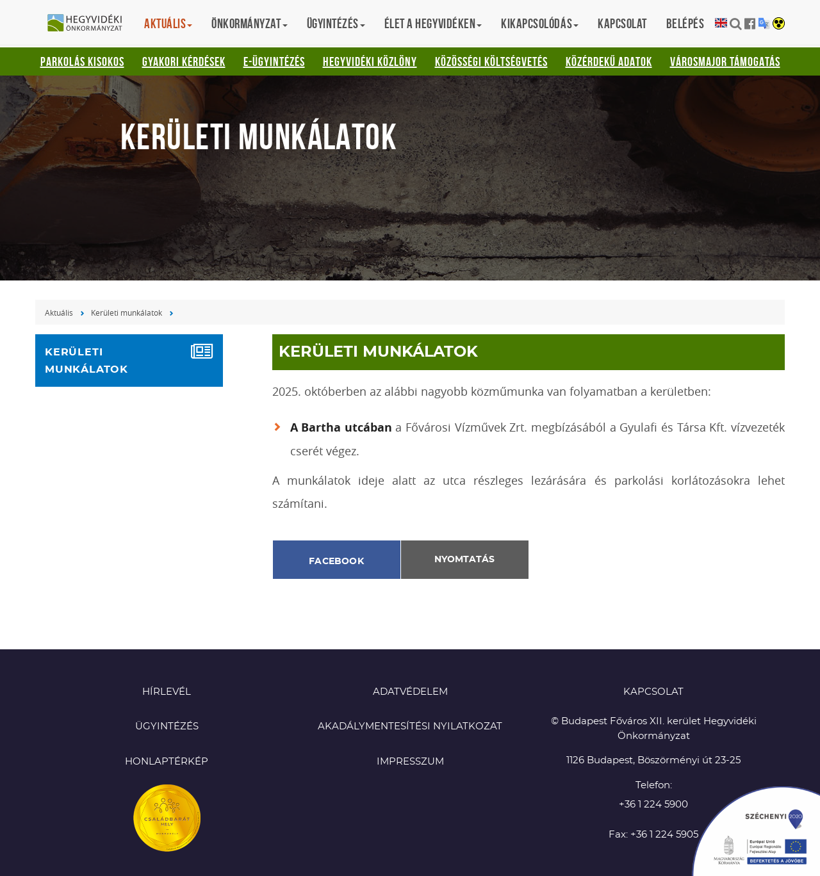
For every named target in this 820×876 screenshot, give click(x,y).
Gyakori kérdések (184, 61)
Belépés (685, 23)
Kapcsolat (622, 23)
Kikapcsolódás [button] (539, 23)
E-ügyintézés (274, 61)
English (721, 23)
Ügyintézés (167, 726)
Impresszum (410, 761)
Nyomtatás (464, 559)
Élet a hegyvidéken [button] (433, 23)
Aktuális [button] (168, 23)
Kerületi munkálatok (126, 312)
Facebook (336, 561)
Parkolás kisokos (82, 61)
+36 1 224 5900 (653, 804)
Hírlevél (166, 692)
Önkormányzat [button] (249, 23)
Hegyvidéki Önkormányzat (90, 23)
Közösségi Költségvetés (491, 61)
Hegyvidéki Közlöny (370, 61)
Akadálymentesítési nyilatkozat (410, 726)
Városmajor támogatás (725, 61)
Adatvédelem (410, 692)
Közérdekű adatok (609, 61)
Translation (764, 23)
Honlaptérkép (166, 761)
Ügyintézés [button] (336, 23)
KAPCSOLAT (653, 692)
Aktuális (59, 312)
